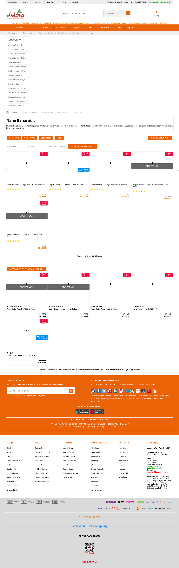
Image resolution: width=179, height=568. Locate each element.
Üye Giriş (75, 2)
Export (130, 27)
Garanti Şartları (41, 465)
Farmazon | (89, 427)
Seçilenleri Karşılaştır (57, 146)
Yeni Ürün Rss (96, 490)
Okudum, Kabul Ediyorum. (26, 395)
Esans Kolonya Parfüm (17, 66)
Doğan (10, 353)
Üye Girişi (129, 369)
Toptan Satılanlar (69, 469)
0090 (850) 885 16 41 (155, 464)
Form (90, 27)
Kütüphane (95, 448)
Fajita (59, 137)
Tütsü (45, 27)
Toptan (76, 27)
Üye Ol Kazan (68, 448)
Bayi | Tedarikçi (64, 33)
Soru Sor (26, 2)
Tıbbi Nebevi (96, 452)
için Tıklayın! (157, 454)
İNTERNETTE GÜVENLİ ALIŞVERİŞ (89, 526)
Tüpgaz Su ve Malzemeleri (18, 101)
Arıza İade (123, 477)
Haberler (10, 481)
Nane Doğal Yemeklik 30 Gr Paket (104, 309)
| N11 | (52, 424)
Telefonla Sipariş (13, 477)
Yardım (79, 33)
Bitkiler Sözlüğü (97, 473)
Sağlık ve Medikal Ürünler (18, 71)
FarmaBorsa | (78, 427)
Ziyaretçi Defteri (13, 490)
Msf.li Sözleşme (41, 469)
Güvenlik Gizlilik (41, 473)
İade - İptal (39, 460)
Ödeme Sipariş (40, 448)
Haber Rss (95, 486)
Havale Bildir (124, 473)
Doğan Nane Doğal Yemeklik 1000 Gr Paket (66, 185)
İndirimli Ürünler (69, 452)
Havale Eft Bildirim (42, 477)
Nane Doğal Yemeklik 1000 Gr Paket (21, 309)
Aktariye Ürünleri (15, 45)
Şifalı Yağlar (95, 460)
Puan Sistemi (28, 33)
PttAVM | (83, 424)
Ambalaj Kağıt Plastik (16, 49)
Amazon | (92, 424)
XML (120, 27)
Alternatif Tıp (96, 477)
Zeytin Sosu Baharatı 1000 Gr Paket (63, 309)
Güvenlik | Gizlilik (46, 33)
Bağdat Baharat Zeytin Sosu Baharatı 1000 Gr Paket (150, 186)
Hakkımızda (12, 33)
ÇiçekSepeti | (73, 424)
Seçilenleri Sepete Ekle (82, 146)
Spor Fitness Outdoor (16, 62)
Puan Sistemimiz (69, 465)
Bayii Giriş (123, 465)
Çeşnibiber (46, 137)
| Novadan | (66, 427)
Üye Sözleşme (124, 452)
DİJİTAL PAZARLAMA (89, 536)
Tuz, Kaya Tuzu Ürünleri (17, 92)
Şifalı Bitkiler (96, 456)
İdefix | (116, 427)
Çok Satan (60, 27)
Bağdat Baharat (14, 306)
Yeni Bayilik (123, 460)
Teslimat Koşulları (42, 456)
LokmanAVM (97, 306)
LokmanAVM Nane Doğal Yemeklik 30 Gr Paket (109, 185)
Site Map (94, 481)
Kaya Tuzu (105, 27)
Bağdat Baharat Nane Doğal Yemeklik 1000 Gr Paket (25, 235)
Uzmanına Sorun (13, 460)
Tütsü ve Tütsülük (15, 75)
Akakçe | (108, 427)
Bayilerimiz (11, 469)
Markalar (19, 27)
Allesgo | (99, 427)
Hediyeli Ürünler (69, 460)
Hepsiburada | (113, 424)
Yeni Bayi (38, 2)
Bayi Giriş (50, 2)
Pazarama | (125, 424)
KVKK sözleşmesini (18, 395)
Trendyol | (102, 424)
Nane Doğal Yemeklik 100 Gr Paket (146, 309)
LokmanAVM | (61, 424)
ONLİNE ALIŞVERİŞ (89, 517)
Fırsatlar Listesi (69, 456)
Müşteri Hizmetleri (42, 481)
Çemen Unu (29, 137)
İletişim (90, 33)
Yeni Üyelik (115, 369)
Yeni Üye (63, 2)
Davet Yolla (67, 477)
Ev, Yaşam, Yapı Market (17, 88)
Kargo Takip (12, 2)
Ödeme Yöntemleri (42, 452)
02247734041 (142, 2)
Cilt (33, 27)
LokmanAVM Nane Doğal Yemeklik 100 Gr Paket (25, 185)
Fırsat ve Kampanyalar (17, 97)
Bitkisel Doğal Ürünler (16, 53)
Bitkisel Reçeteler (97, 469)
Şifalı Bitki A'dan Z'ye (16, 105)
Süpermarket (13, 84)
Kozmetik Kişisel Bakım (17, 58)
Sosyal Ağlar (12, 486)
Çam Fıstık (14, 137)
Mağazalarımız (13, 473)
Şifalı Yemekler (97, 465)
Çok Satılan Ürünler (70, 473)
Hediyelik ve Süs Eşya (16, 79)
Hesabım (122, 469)
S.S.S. (9, 448)
